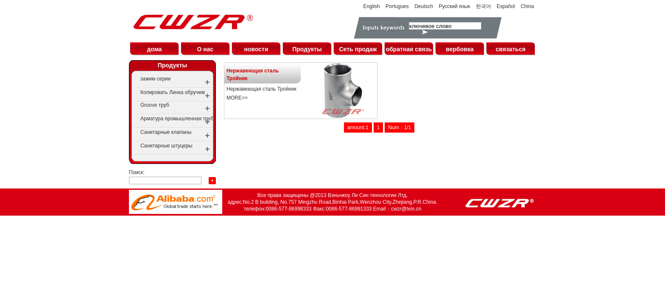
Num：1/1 (399, 127)
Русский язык (454, 6)
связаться (510, 49)
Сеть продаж (358, 49)
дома (154, 49)
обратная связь (409, 49)
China (527, 6)
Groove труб (154, 105)
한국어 (483, 6)
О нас (205, 49)
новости (256, 49)
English (371, 6)
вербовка (459, 49)
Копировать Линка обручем (172, 92)
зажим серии (155, 79)
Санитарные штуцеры (166, 146)
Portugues (397, 6)
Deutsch (423, 6)
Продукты (307, 49)
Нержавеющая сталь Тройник (252, 74)
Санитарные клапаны (165, 132)
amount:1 (358, 127)
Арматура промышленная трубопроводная (190, 119)
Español (506, 6)
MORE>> (237, 98)
